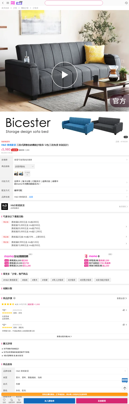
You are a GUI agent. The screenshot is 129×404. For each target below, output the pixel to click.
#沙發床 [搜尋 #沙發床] (71, 302)
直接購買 (102, 400)
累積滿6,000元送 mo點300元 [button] (25, 243)
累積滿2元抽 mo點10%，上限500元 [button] (28, 258)
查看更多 (65, 383)
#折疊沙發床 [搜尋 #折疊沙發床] (85, 302)
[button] (71, 219)
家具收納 (5, 8)
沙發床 (35, 8)
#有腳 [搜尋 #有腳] (44, 302)
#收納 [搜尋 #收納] (24, 302)
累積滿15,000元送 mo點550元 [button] (25, 247)
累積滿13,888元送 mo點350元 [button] (25, 267)
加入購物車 (49, 400)
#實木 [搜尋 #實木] (34, 302)
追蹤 (31, 218)
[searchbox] (74, 3)
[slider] (64, 281)
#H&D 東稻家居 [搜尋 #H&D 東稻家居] (10, 302)
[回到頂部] (125, 388)
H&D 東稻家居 (8, 144)
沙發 (15, 8)
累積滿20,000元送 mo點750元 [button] (25, 250)
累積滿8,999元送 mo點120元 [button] (25, 264)
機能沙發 (25, 8)
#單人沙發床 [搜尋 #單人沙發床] (57, 302)
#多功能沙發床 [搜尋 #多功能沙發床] (102, 302)
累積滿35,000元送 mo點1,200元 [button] (26, 253)
